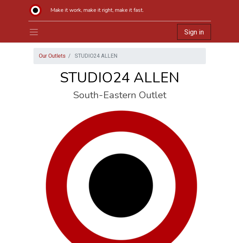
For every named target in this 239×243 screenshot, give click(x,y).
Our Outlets (52, 56)
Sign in (194, 32)
